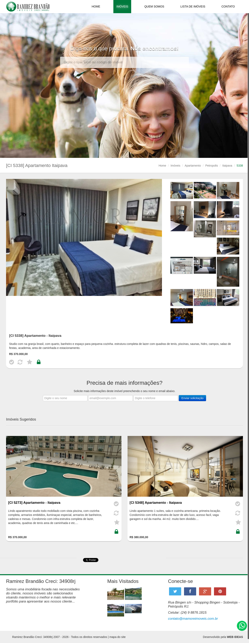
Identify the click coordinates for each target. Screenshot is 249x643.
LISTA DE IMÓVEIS (192, 6)
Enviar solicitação (192, 398)
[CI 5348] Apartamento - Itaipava (156, 503)
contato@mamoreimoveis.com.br (193, 619)
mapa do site (117, 637)
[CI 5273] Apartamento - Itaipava (34, 503)
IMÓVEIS (122, 6)
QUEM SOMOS (154, 6)
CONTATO (228, 6)
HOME (96, 6)
